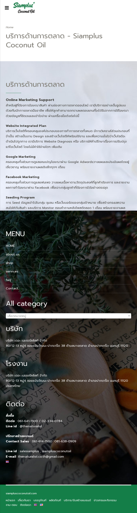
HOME (10, 245)
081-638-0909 (65, 441)
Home (10, 27)
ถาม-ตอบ (11, 505)
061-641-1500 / (30, 421)
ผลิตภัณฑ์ (55, 500)
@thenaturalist (31, 426)
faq (8, 280)
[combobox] (68, 316)
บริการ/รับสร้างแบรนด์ (77, 500)
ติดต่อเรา (25, 505)
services (12, 271)
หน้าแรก (10, 500)
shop (9, 263)
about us (12, 254)
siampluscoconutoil (56, 451)
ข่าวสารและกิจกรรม (105, 500)
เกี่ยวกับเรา (24, 500)
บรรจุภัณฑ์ (40, 500)
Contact (12, 288)
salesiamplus (29, 451)
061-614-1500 (42, 441)
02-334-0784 (52, 421)
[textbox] (68, 316)
